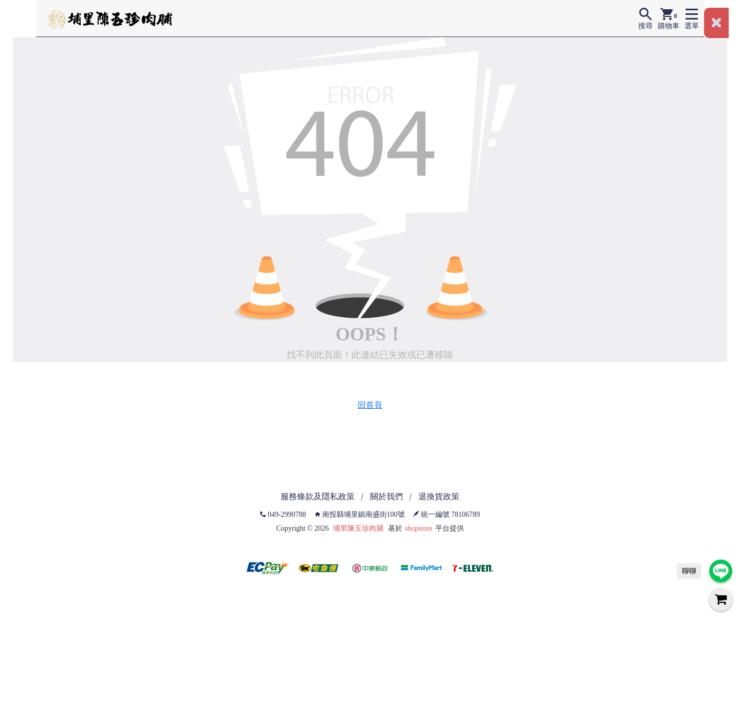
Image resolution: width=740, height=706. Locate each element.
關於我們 (386, 496)
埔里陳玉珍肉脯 (358, 528)
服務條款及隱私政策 (318, 496)
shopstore (419, 528)
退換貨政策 (438, 496)
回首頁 (370, 405)
